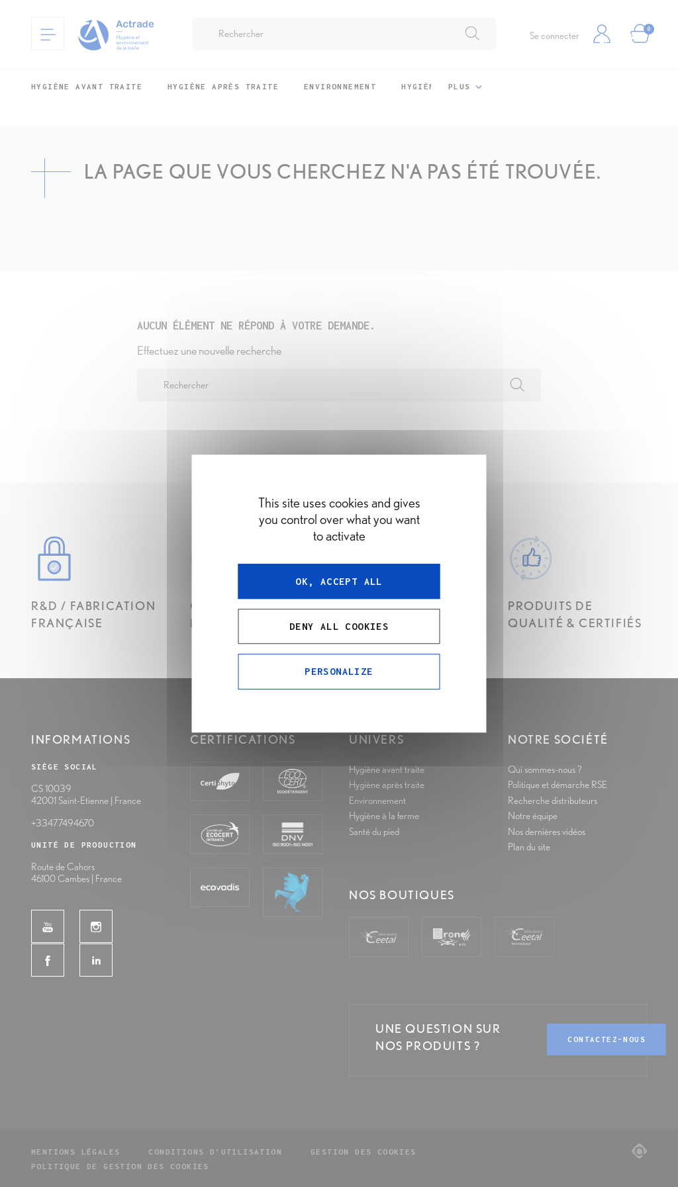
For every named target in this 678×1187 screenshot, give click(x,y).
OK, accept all (339, 581)
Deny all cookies (339, 626)
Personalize (339, 672)
